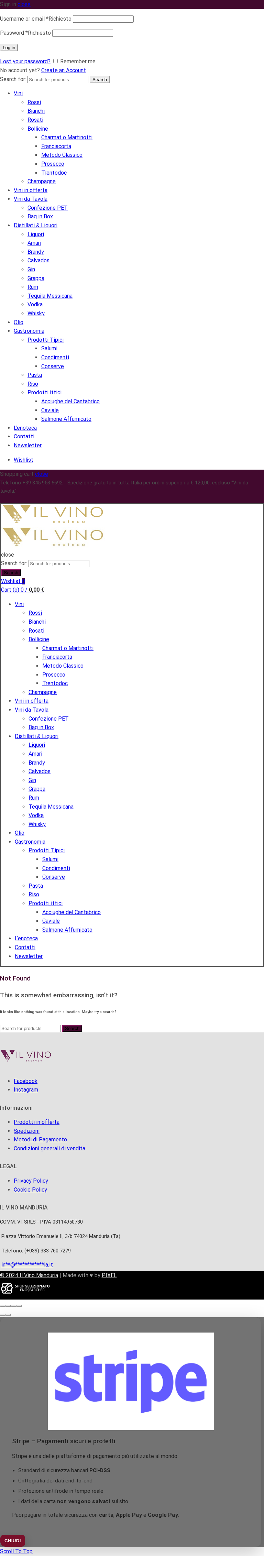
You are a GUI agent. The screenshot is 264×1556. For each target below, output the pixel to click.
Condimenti (55, 357)
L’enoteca (25, 428)
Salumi (49, 348)
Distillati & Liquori (35, 225)
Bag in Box (40, 216)
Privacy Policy (31, 1180)
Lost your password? (25, 61)
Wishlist (23, 460)
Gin (31, 269)
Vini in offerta (30, 190)
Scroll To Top (16, 1551)
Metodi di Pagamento (40, 1139)
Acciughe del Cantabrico (70, 401)
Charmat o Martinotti (66, 137)
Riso (33, 384)
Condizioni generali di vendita (49, 1148)
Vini (18, 93)
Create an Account (63, 70)
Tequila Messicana (50, 296)
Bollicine (38, 128)
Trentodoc (54, 172)
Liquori (36, 234)
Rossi (34, 102)
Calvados (39, 260)
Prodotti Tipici (46, 340)
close (24, 4)
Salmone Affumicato (66, 419)
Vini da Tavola (30, 199)
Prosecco (52, 164)
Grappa (36, 278)
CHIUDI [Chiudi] (12, 1540)
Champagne (42, 181)
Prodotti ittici (45, 392)
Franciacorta (56, 146)
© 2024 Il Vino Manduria (29, 1275)
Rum (33, 287)
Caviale (50, 410)
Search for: (13, 79)
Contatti (24, 436)
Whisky (36, 313)
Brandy (36, 252)
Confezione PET (48, 208)
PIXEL (109, 1275)
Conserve (52, 366)
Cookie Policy (30, 1189)
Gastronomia (29, 331)
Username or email (36, 18)
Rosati (35, 120)
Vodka (35, 304)
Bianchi (36, 111)
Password (25, 33)
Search (99, 79)
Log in (9, 47)
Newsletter (28, 445)
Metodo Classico (61, 155)
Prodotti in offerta (36, 1122)
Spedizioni (27, 1131)
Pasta (35, 375)
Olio (18, 322)
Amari (34, 243)
